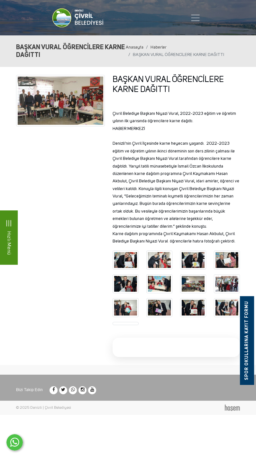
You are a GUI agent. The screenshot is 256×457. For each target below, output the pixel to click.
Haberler (159, 47)
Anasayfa (134, 47)
